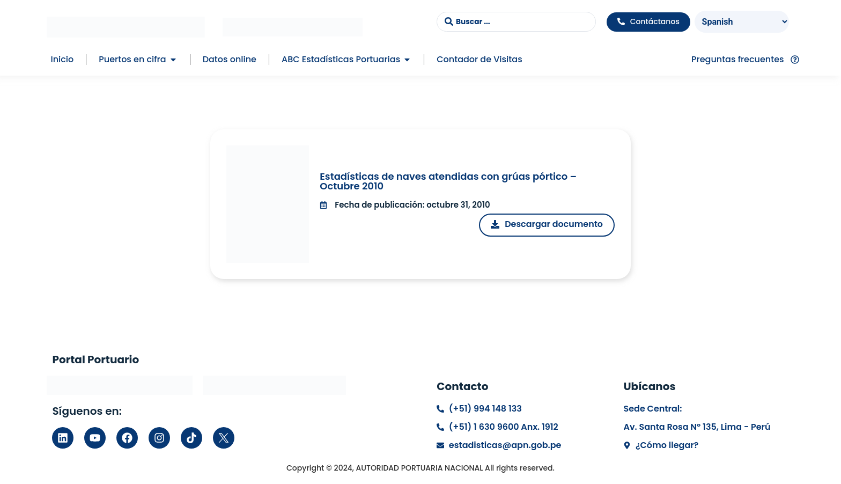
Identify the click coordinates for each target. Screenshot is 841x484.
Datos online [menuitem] (229, 59)
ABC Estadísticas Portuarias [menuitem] (341, 59)
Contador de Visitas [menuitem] (479, 59)
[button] (173, 59)
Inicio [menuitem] (61, 59)
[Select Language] (741, 22)
